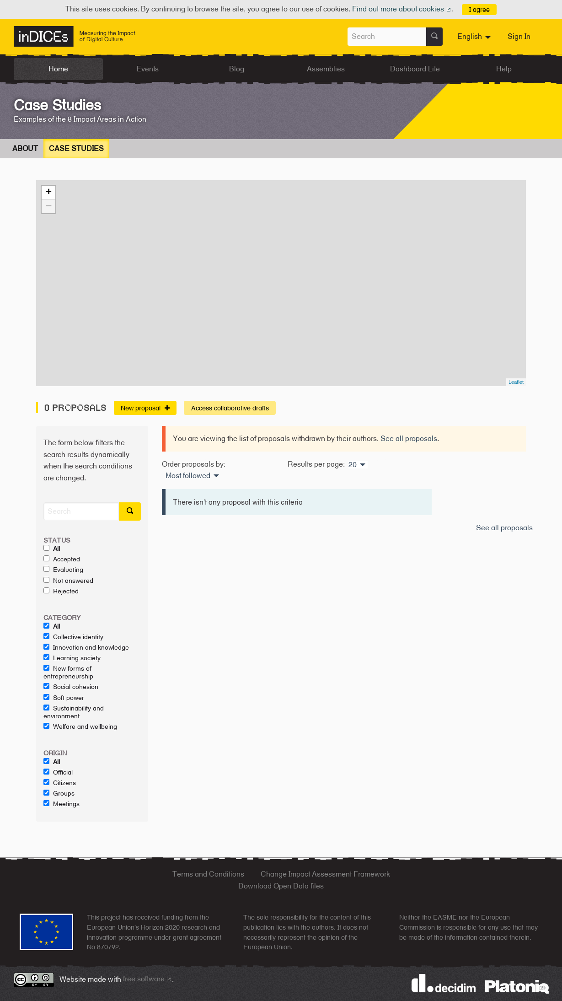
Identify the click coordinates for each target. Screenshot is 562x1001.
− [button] (48, 206)
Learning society (72, 658)
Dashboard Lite (415, 69)
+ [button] (49, 192)
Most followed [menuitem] (188, 475)
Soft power (63, 697)
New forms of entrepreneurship (68, 672)
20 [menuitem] (352, 464)
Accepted (61, 559)
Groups (59, 793)
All (51, 548)
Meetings (61, 803)
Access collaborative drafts (230, 408)
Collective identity (73, 636)
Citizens (59, 782)
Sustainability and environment (73, 712)
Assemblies (326, 69)
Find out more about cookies (402, 9)
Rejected (61, 591)
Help (504, 69)
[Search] (81, 511)
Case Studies (76, 148)
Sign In (519, 36)
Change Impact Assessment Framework (325, 874)
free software (147, 978)
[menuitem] (475, 36)
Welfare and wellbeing (80, 726)
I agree (479, 9)
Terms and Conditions (208, 874)
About (25, 148)
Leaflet (516, 382)
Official (58, 772)
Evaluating (63, 569)
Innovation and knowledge (86, 647)
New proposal (145, 408)
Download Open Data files (281, 886)
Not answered (68, 580)
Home (58, 69)
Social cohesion (70, 686)
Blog (236, 69)
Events (147, 69)
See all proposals (408, 438)
